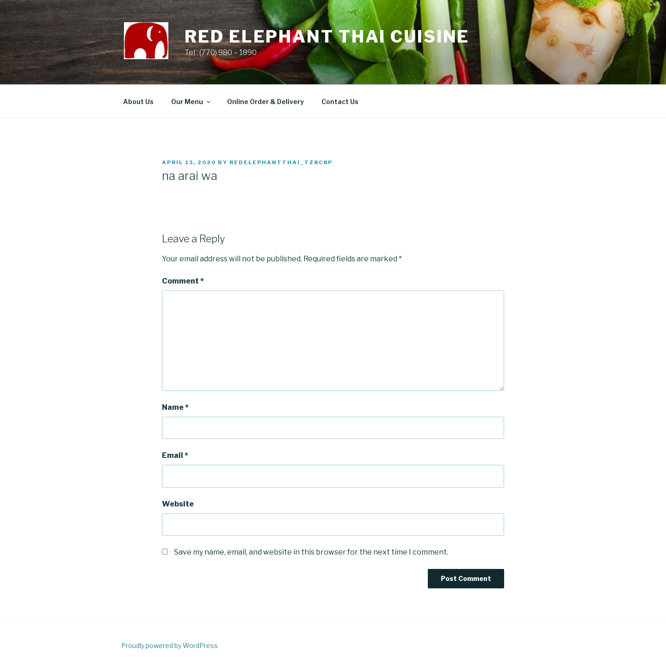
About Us (138, 101)
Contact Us (339, 101)
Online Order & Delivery (265, 101)
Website (178, 504)
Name (175, 407)
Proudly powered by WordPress (169, 645)
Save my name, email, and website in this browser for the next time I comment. (311, 552)
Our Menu (191, 101)
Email (175, 455)
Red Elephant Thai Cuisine (327, 36)
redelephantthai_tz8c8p (281, 162)
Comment (183, 281)
